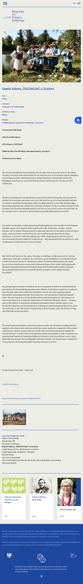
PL (74, 3)
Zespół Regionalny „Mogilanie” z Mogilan (18, 452)
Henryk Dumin (8, 455)
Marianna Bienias (9, 463)
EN (79, 3)
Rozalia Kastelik (8, 441)
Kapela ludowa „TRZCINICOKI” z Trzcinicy (20, 447)
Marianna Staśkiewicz (11, 444)
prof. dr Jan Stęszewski (11, 458)
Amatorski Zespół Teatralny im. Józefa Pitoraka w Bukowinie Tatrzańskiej (31, 460)
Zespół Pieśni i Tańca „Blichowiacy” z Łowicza (20, 449)
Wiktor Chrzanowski (10, 438)
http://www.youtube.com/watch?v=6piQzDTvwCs (21, 399)
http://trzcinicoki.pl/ (10, 384)
